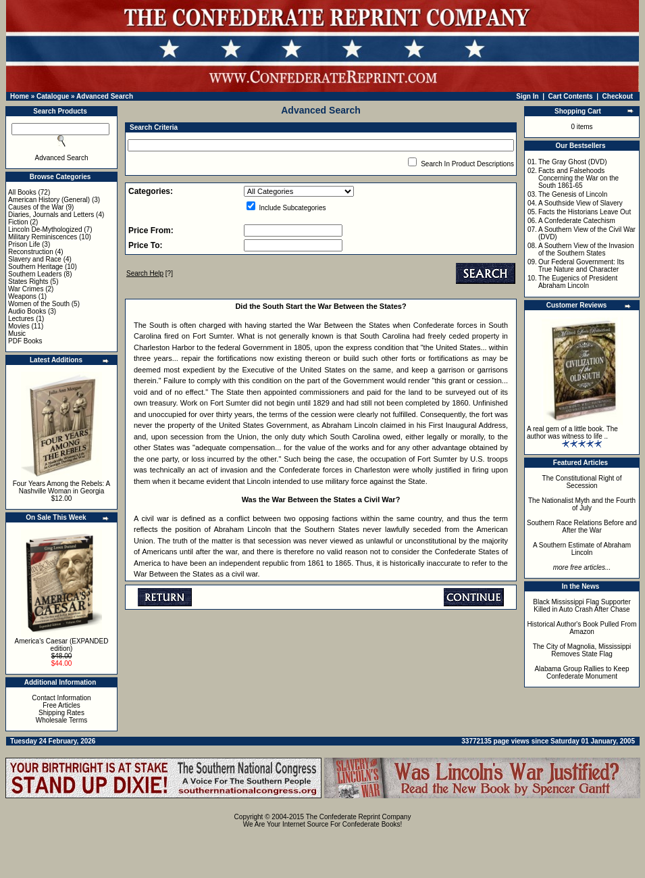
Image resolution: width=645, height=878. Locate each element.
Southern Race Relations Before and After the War (582, 526)
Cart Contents (570, 96)
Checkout (618, 96)
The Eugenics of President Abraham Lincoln (577, 281)
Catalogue (52, 96)
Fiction (18, 222)
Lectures (21, 318)
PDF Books (25, 341)
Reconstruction (30, 251)
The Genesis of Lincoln (572, 194)
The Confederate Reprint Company (358, 817)
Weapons (22, 296)
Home (19, 96)
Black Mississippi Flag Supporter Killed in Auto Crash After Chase (582, 605)
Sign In (527, 96)
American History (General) (49, 199)
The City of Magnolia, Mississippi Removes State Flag (582, 650)
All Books (22, 192)
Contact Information (61, 698)
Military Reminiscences (42, 237)
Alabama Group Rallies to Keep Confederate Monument (581, 672)
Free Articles (61, 705)
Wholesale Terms (62, 720)
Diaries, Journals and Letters (51, 214)
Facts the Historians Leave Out (584, 212)
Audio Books (27, 311)
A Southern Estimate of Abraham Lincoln (582, 548)
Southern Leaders (35, 274)
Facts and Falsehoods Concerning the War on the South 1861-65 (578, 178)
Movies (19, 326)
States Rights (28, 281)
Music (17, 333)
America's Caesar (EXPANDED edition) (62, 644)
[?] (149, 273)
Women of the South (39, 304)
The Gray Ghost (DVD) (572, 162)
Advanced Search (104, 96)
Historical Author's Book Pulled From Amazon (582, 627)
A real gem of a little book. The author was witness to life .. (572, 432)
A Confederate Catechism (576, 220)
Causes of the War (35, 207)
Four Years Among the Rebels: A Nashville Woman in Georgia (62, 487)
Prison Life (24, 244)
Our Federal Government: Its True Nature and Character (581, 265)
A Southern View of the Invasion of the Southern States (586, 249)
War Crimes (25, 289)
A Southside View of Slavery (580, 203)
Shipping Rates (61, 712)
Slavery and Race (34, 259)
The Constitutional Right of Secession (582, 481)
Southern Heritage (35, 266)
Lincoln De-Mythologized (45, 229)
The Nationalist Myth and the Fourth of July (582, 504)
